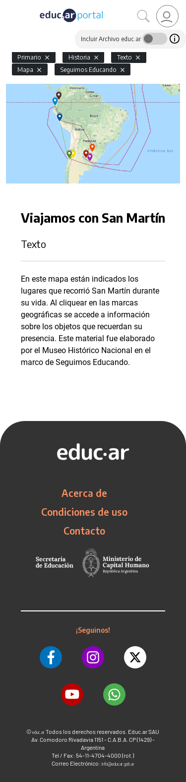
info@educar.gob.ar (118, 764)
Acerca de (84, 493)
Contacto (84, 531)
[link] (167, 16)
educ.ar (38, 732)
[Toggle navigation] (8, 5)
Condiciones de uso (84, 512)
